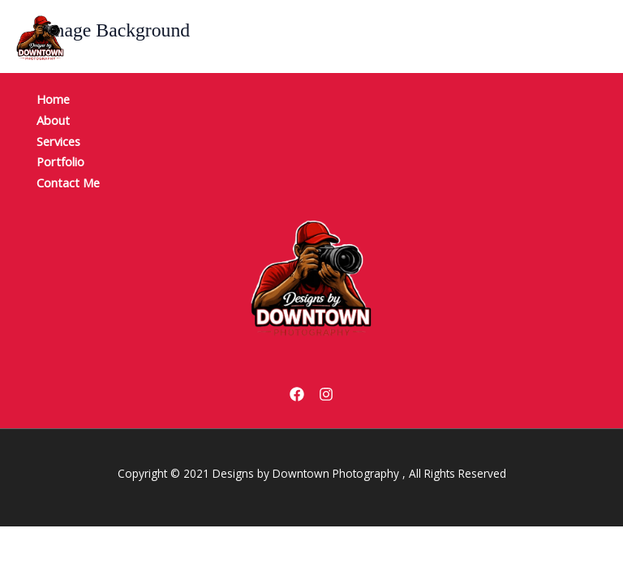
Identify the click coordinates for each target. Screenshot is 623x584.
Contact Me (68, 182)
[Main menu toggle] (571, 37)
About (53, 120)
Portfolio (60, 161)
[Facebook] (297, 394)
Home (53, 99)
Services (58, 141)
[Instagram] (326, 394)
